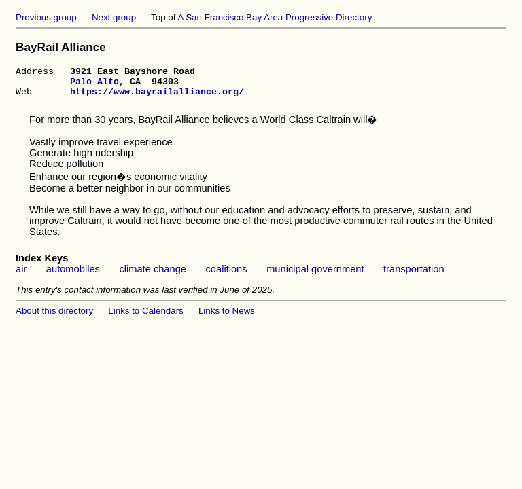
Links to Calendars (145, 317)
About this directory (54, 317)
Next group (114, 17)
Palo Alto (94, 85)
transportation (414, 275)
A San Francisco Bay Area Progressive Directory (274, 17)
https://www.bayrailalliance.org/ (157, 97)
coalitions (226, 275)
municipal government (315, 275)
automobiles (73, 275)
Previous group (46, 17)
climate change (152, 275)
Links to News (226, 317)
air (21, 275)
